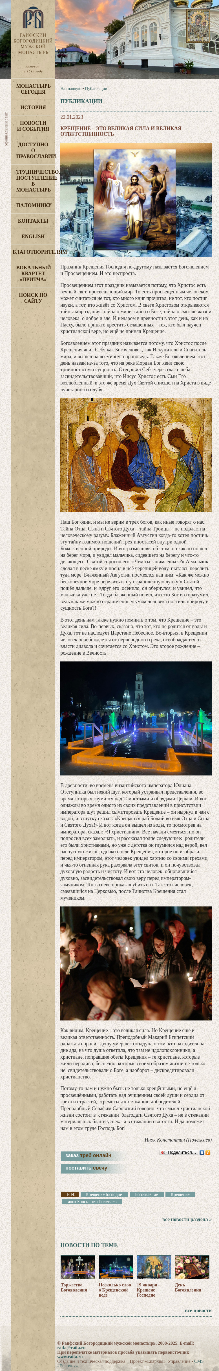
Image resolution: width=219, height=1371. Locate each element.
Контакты (33, 221)
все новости (198, 1310)
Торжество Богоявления (74, 1287)
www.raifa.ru (70, 1356)
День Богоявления (188, 1287)
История (33, 107)
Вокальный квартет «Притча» (33, 273)
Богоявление (146, 1194)
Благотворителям (34, 252)
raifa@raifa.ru (71, 1347)
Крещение (180, 1194)
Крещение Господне (104, 1194)
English (33, 236)
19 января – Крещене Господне (148, 1289)
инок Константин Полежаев (92, 1201)
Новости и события (33, 126)
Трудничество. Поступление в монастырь (35, 181)
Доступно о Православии (35, 150)
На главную (70, 88)
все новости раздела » (187, 1219)
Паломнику (34, 205)
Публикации (96, 88)
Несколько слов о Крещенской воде (115, 1289)
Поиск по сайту (33, 298)
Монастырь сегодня (33, 89)
